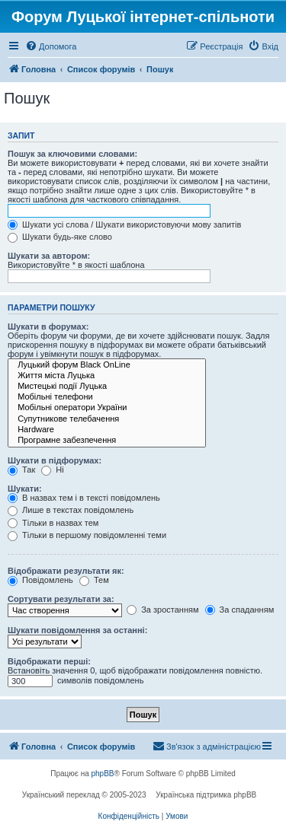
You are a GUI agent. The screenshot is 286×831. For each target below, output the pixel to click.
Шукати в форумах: (48, 326)
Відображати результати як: (66, 570)
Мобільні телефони (106, 397)
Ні (52, 469)
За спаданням (240, 609)
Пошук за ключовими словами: (72, 153)
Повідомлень (40, 579)
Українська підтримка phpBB (206, 795)
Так (21, 469)
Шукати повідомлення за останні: (77, 630)
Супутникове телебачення (106, 419)
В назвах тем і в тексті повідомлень (84, 497)
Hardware (106, 430)
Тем (94, 579)
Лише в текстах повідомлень (70, 509)
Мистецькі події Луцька (106, 386)
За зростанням (162, 609)
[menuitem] (50, 46)
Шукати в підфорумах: (54, 460)
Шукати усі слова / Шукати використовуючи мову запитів (124, 224)
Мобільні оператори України (106, 408)
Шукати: (25, 488)
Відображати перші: (49, 661)
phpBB (103, 773)
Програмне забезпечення (106, 440)
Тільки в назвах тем (53, 522)
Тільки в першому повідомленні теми (87, 535)
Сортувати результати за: (61, 598)
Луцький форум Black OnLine (106, 365)
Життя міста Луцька (106, 376)
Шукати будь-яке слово (60, 236)
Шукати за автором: (49, 255)
